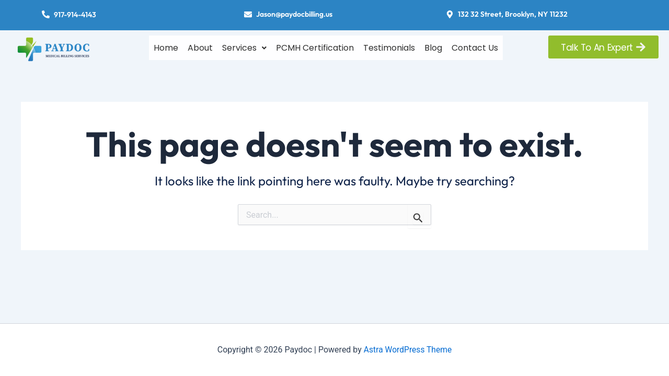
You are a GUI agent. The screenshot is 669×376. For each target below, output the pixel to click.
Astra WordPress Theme (408, 350)
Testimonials (389, 46)
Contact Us (475, 46)
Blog (433, 46)
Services (244, 46)
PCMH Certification (315, 46)
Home (166, 46)
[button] (244, 46)
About (200, 46)
